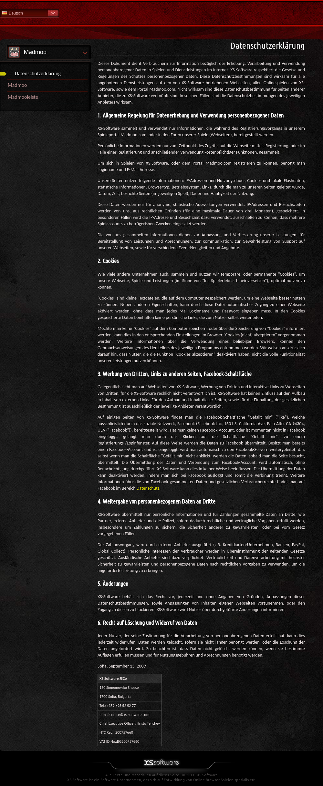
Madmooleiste (23, 97)
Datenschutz (148, 488)
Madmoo (17, 85)
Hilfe (161, 13)
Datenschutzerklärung (38, 73)
